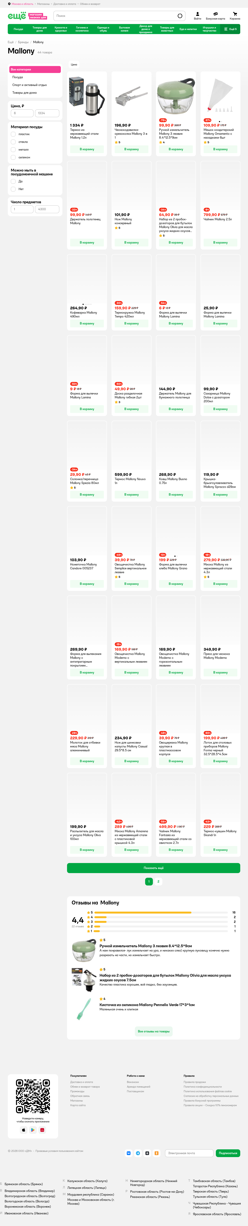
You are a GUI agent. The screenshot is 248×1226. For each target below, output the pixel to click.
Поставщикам (135, 1091)
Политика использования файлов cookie (208, 1091)
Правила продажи (195, 1082)
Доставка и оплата (81, 1082)
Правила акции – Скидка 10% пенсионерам (210, 1105)
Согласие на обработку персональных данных (211, 1095)
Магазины (76, 1100)
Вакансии (133, 1082)
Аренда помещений (138, 1086)
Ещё (11, 42)
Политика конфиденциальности (203, 1086)
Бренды (23, 42)
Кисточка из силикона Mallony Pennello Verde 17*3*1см (147, 1004)
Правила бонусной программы (202, 1100)
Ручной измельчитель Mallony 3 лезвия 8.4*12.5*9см (146, 946)
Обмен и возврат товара (85, 1086)
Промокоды (77, 1091)
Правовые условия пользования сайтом (59, 1150)
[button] (230, 29)
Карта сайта (78, 1105)
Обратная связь (80, 1095)
